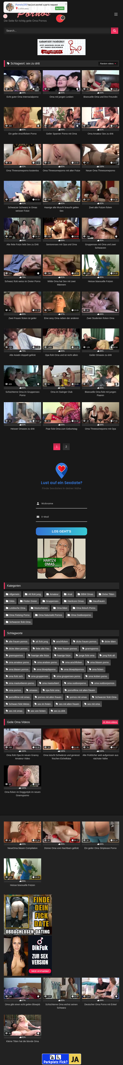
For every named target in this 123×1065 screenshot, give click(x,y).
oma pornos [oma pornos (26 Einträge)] (15, 690)
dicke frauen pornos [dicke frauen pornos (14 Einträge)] (86, 641)
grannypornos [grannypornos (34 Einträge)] (16, 655)
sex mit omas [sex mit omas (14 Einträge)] (15, 711)
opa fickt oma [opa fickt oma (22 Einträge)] (52, 690)
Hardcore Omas (76, 601)
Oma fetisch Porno (85, 608)
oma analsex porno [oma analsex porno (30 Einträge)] (47, 662)
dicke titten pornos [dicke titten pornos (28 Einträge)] (18, 648)
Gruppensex (52, 601)
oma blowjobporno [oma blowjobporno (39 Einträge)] (46, 669)
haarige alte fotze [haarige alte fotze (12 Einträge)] (40, 655)
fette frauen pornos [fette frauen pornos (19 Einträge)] (67, 648)
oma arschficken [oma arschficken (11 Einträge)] (73, 662)
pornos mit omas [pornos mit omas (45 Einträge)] (78, 697)
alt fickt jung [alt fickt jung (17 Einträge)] (42, 641)
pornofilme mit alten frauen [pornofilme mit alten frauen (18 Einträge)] (81, 690)
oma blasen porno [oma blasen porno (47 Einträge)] (99, 662)
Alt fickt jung (34, 594)
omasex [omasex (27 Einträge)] (33, 690)
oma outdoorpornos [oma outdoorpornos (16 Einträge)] (104, 683)
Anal (70, 594)
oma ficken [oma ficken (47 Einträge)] (97, 669)
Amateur (54, 594)
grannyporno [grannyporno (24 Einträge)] (91, 648)
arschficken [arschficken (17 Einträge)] (62, 641)
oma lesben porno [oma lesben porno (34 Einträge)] (98, 676)
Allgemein (14, 594)
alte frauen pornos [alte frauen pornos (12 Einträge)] (18, 641)
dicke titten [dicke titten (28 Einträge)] (110, 641)
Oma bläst (62, 608)
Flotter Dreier (30, 601)
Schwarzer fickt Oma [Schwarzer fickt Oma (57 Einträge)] (105, 697)
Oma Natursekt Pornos (50, 615)
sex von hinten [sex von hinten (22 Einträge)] (38, 711)
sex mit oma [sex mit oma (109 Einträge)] (93, 704)
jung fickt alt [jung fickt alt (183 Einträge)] (109, 655)
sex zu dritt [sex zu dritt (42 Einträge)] (59, 711)
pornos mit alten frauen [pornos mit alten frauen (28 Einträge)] (50, 697)
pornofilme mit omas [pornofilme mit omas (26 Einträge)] (19, 697)
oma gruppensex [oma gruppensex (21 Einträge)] (39, 676)
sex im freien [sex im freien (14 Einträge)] (44, 704)
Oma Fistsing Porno (19, 615)
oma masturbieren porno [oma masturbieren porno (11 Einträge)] (21, 683)
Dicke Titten (108, 594)
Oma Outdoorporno (81, 615)
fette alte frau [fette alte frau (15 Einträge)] (42, 648)
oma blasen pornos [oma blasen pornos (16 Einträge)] (18, 669)
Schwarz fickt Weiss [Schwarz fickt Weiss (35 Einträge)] (19, 704)
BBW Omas (87, 594)
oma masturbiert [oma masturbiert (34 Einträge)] (50, 683)
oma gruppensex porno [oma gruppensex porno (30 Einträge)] (68, 676)
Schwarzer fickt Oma (20, 622)
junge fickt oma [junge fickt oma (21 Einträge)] (86, 655)
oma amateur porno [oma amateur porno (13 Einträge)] (19, 662)
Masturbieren (41, 608)
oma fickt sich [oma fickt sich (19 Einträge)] (16, 676)
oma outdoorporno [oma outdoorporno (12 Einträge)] (76, 683)
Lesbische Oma (17, 608)
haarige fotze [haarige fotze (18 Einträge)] (63, 655)
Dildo (12, 601)
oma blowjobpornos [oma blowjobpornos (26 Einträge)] (74, 669)
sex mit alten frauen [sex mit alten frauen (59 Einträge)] (69, 704)
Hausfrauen (99, 601)
